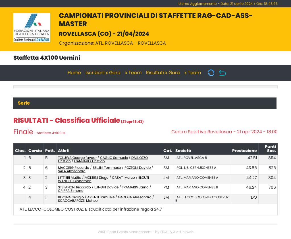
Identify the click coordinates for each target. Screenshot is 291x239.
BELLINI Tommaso (107, 167)
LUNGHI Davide (106, 187)
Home (74, 72)
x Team (133, 72)
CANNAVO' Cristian (89, 161)
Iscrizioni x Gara (103, 72)
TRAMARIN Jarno (135, 187)
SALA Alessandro (72, 171)
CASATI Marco (123, 177)
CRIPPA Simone (70, 190)
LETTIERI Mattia (69, 177)
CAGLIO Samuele (114, 157)
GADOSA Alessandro (134, 197)
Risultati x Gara (163, 72)
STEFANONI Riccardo (74, 187)
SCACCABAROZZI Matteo (78, 200)
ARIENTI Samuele (101, 197)
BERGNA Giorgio (71, 197)
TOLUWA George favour (77, 157)
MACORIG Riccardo (73, 167)
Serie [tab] (24, 103)
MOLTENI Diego (97, 177)
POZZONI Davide (137, 167)
